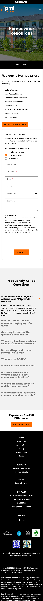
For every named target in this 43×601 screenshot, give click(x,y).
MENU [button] (40, 9)
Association (21, 445)
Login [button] (21, 456)
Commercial (21, 452)
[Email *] (21, 179)
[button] (21, 323)
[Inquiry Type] (21, 193)
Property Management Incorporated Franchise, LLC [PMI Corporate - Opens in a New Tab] (25, 554)
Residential (21, 441)
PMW (33, 570)
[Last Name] (21, 171)
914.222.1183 (22, 2)
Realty (21, 448)
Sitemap (6, 572)
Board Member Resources (24, 64)
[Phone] (21, 186)
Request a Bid (21, 424)
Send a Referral (21, 483)
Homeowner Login (15, 124)
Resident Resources (21, 468)
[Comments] (21, 204)
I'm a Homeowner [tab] (15, 155)
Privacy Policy (17, 572)
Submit (21, 252)
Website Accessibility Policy (11, 589)
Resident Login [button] (21, 472)
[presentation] (20, 243)
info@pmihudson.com (21, 507)
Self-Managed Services (18, 64)
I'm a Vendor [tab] (13, 158)
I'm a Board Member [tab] (16, 152)
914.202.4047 (10, 143)
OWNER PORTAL (19, 81)
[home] (7, 9)
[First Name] (21, 164)
